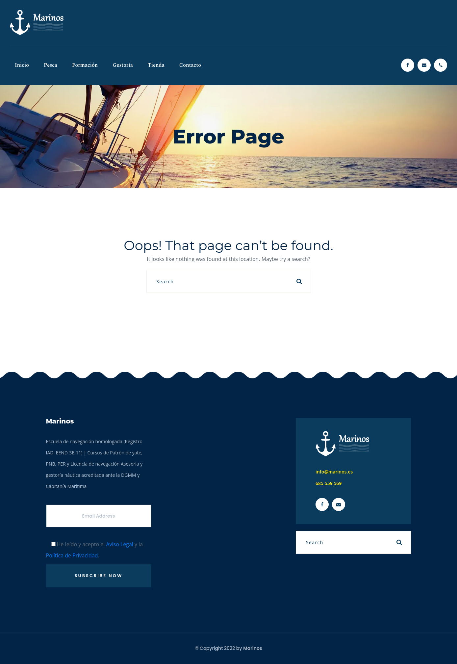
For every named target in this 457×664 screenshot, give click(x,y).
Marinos (252, 648)
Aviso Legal (119, 544)
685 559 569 (329, 483)
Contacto (190, 65)
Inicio (22, 65)
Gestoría (123, 65)
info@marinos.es (334, 472)
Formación (85, 65)
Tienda (156, 65)
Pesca (50, 65)
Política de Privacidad (72, 555)
